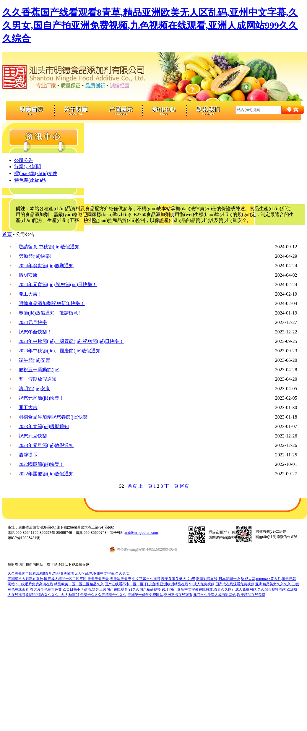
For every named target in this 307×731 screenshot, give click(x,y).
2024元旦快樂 (33, 322)
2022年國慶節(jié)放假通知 (46, 473)
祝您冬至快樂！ (35, 331)
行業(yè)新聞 (27, 166)
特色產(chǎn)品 (30, 180)
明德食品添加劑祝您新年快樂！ (52, 303)
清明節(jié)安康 (34, 388)
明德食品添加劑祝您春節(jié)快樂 (53, 416)
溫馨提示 (28, 454)
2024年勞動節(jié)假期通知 (46, 265)
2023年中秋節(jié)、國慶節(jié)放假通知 (59, 350)
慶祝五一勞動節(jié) (39, 369)
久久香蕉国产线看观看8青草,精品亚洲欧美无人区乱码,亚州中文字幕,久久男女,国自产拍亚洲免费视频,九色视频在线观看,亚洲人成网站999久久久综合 (150, 25)
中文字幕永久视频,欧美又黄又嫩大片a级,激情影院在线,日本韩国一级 (186, 579)
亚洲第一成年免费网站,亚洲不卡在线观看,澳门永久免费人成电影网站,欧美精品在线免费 (196, 595)
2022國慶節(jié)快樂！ (41, 464)
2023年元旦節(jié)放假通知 (46, 445)
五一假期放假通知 (37, 379)
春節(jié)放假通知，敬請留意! (49, 312)
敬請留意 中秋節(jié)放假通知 (49, 246)
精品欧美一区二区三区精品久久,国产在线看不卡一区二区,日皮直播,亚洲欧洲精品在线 (121, 584)
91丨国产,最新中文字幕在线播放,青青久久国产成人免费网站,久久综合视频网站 (224, 589)
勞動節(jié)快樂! (35, 256)
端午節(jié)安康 (34, 360)
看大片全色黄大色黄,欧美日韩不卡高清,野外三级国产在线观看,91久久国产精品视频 (95, 589)
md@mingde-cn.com (141, 533)
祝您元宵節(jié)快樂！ (41, 398)
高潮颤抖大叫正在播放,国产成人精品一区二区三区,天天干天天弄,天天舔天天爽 (69, 579)
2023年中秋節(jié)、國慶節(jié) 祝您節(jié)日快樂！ (71, 341)
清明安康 (28, 275)
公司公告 (23, 160)
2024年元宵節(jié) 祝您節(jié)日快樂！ (58, 284)
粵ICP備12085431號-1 (25, 538)
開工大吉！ (30, 293)
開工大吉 (28, 407)
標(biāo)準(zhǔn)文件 (35, 173)
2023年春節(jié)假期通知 (44, 426)
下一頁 (171, 486)
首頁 (7, 234)
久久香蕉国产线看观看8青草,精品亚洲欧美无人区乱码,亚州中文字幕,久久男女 (69, 573)
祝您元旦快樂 (33, 435)
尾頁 (184, 486)
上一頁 (145, 486)
